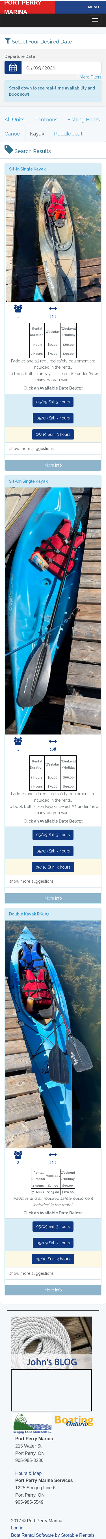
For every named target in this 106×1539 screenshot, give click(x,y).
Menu (93, 7)
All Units (15, 120)
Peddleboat (68, 134)
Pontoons (46, 120)
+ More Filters (89, 77)
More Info (53, 465)
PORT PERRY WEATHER (51, 1390)
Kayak (37, 134)
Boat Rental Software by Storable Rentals (52, 1535)
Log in (17, 1527)
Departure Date (20, 56)
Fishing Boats (83, 120)
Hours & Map (28, 1473)
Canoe (12, 134)
